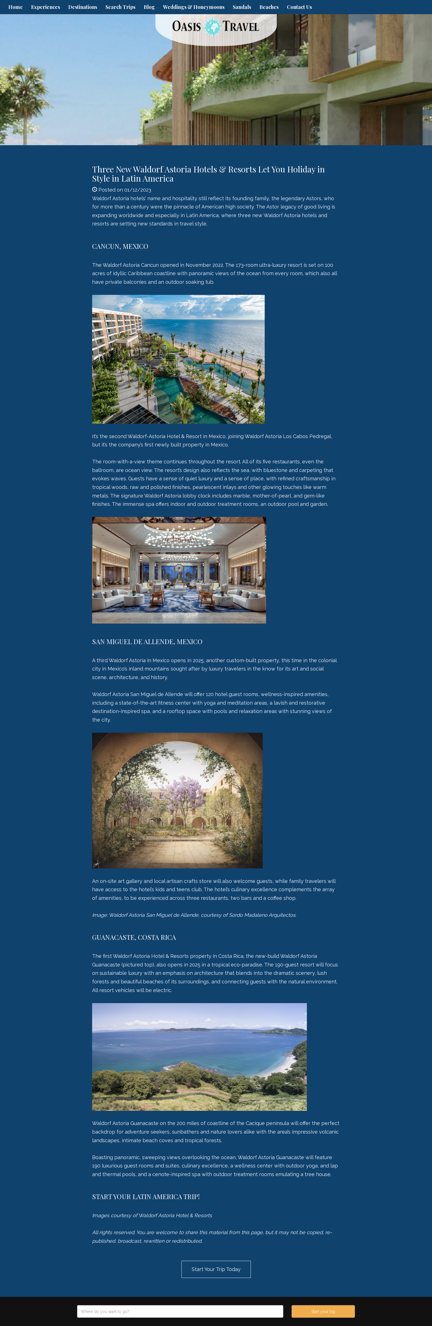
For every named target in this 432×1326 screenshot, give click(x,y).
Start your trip (323, 1311)
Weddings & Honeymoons (193, 7)
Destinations (82, 7)
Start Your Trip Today (216, 1269)
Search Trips (120, 7)
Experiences (45, 7)
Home (15, 7)
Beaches (269, 7)
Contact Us (299, 7)
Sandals (242, 7)
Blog (149, 7)
